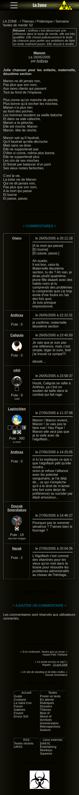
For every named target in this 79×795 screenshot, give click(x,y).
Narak (16, 548)
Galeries (19, 709)
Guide (18, 696)
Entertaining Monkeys (48, 748)
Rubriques (47, 703)
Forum (18, 706)
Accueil (26, 692)
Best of (45, 713)
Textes (52, 692)
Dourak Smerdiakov (17, 508)
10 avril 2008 (60, 664)
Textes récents (23, 743)
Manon (39, 53)
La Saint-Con (23, 703)
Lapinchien (17, 409)
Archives (46, 720)
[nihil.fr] (45, 743)
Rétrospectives (50, 726)
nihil (16, 370)
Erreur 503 (21, 716)
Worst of (45, 716)
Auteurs (45, 730)
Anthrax (42, 61)
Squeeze (46, 753)
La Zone (40, 5)
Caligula (16, 335)
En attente (47, 699)
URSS (18, 746)
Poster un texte (50, 696)
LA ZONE (10, 21)
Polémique (45, 21)
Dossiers (46, 706)
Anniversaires (49, 723)
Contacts (20, 699)
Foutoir (18, 713)
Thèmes (28, 21)
